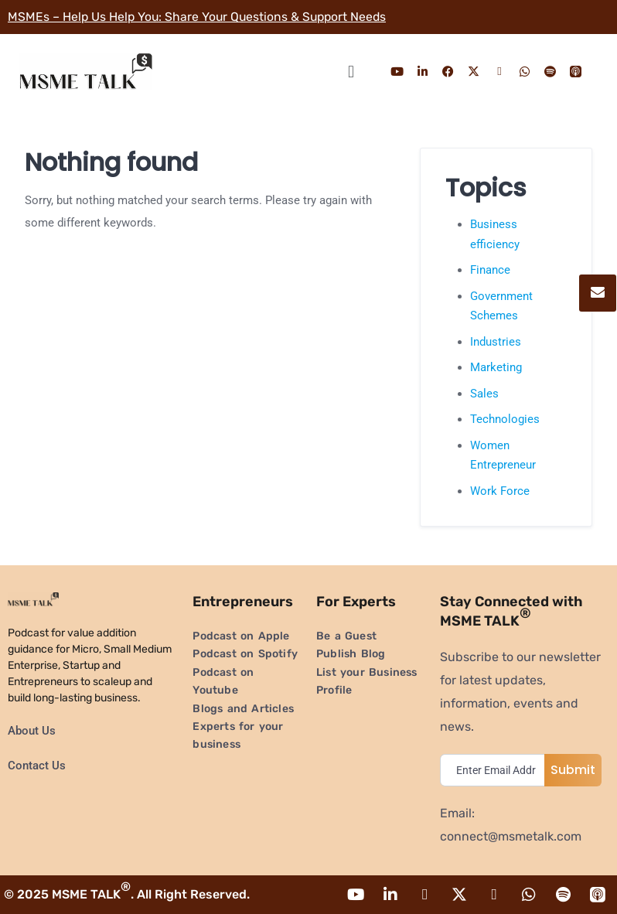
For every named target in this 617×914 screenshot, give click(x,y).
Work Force (500, 491)
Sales (484, 394)
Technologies (505, 419)
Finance (490, 270)
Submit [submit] (573, 770)
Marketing (496, 367)
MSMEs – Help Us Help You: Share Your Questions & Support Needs (200, 16)
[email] (496, 770)
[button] (351, 71)
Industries (495, 342)
